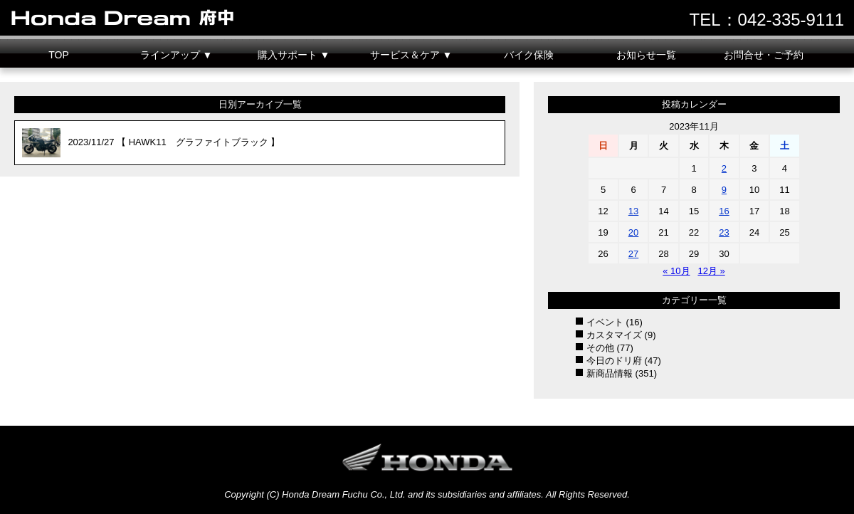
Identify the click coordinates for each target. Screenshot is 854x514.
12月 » (710, 271)
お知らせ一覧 (646, 55)
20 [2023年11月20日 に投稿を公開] (633, 232)
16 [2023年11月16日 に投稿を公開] (724, 211)
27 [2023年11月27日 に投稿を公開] (633, 253)
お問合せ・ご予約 (763, 55)
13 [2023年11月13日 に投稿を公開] (633, 211)
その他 (600, 347)
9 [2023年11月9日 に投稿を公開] (724, 189)
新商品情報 (609, 373)
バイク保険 (529, 55)
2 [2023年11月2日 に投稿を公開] (724, 168)
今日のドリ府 (614, 360)
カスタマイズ (614, 335)
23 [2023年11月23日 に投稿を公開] (724, 232)
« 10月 (676, 271)
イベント (604, 322)
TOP (58, 55)
